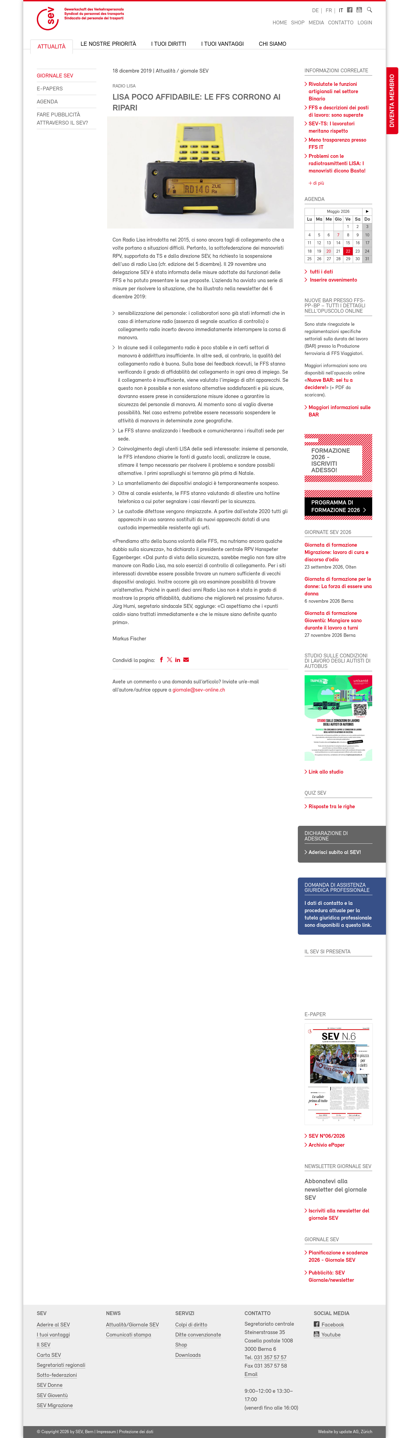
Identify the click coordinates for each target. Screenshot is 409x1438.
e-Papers (50, 89)
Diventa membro (392, 101)
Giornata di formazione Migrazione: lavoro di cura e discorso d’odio (336, 553)
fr (329, 11)
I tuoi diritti (168, 44)
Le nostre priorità (108, 44)
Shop (298, 23)
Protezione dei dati (136, 1432)
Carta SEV (49, 1355)
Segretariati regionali (61, 1365)
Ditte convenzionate (198, 1335)
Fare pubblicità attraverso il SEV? (62, 119)
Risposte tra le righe (332, 807)
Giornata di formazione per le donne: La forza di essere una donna (338, 587)
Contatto (341, 23)
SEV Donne (49, 1385)
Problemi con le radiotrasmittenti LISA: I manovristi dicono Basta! (337, 164)
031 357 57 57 (270, 1358)
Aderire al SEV (53, 1325)
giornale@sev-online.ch (199, 690)
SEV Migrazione (55, 1405)
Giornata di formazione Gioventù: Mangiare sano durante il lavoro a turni (333, 621)
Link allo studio (326, 772)
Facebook (333, 1325)
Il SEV (43, 1345)
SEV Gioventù (52, 1395)
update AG (349, 1432)
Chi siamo (272, 44)
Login (365, 23)
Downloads (188, 1355)
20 (328, 251)
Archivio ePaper (327, 1145)
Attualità (51, 47)
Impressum (106, 1432)
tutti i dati (321, 272)
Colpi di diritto (191, 1325)
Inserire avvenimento (333, 280)
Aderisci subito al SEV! (335, 852)
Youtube (331, 1335)
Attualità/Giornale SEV (132, 1325)
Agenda (47, 102)
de (315, 11)
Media (316, 23)
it (341, 11)
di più (318, 183)
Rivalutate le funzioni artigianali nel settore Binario (333, 92)
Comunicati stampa (128, 1335)
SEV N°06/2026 (327, 1136)
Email (251, 1374)
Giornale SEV (55, 76)
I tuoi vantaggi (222, 44)
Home (280, 23)
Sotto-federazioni (57, 1375)
